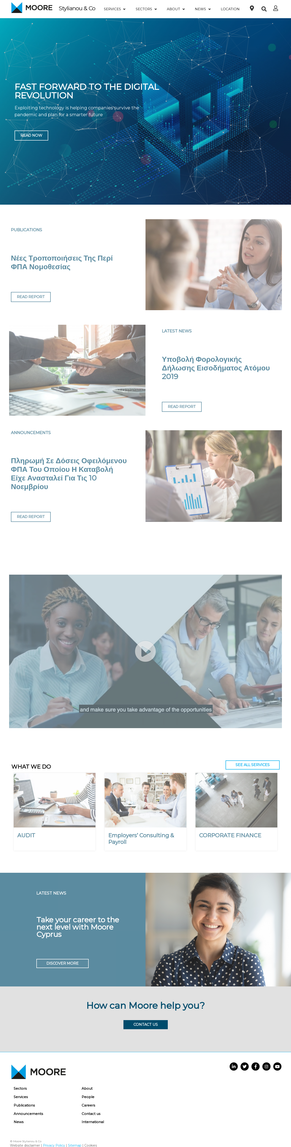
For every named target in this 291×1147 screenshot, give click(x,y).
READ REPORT (31, 297)
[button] (264, 9)
